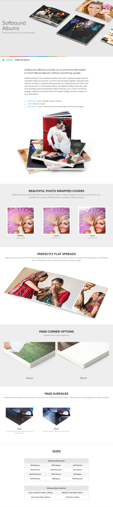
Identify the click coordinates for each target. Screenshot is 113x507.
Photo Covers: (32, 101)
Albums (10, 60)
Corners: (30, 104)
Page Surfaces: (32, 107)
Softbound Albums (22, 60)
